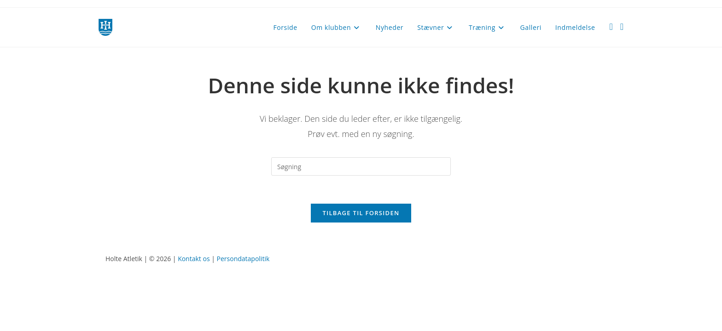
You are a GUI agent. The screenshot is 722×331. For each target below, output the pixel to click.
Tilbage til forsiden (361, 213)
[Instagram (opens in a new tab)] (622, 26)
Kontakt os (194, 258)
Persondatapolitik (243, 258)
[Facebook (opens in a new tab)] (611, 26)
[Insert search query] (361, 166)
